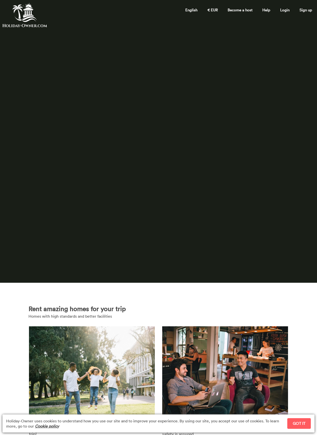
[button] (285, 8)
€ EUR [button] (212, 9)
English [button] (191, 9)
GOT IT (299, 423)
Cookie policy (47, 426)
